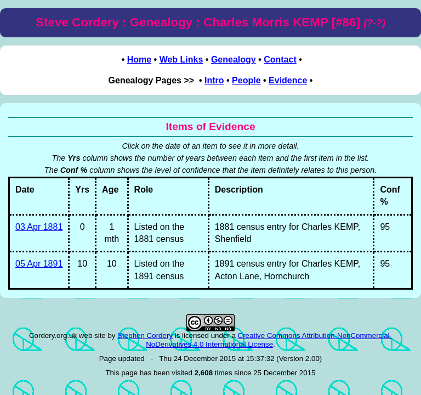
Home (139, 59)
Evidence (288, 80)
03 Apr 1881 (38, 227)
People (246, 80)
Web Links (181, 59)
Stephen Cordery (145, 335)
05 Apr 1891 (38, 263)
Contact (280, 59)
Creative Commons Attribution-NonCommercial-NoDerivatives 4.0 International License (269, 339)
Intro (214, 80)
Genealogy (233, 59)
